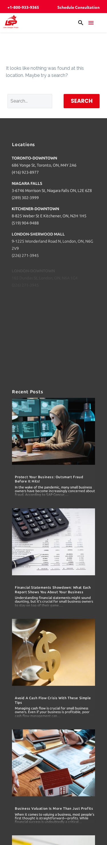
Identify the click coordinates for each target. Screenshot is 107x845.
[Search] (29, 101)
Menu (91, 22)
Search (81, 101)
